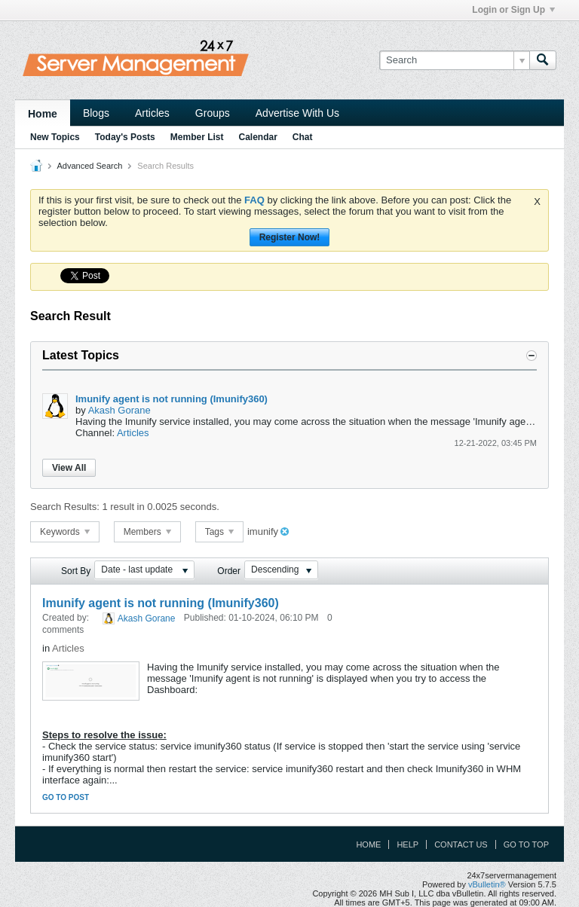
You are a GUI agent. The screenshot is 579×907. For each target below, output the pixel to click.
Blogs (96, 113)
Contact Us (461, 844)
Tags (219, 532)
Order (228, 571)
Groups (212, 113)
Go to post (65, 797)
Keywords (65, 532)
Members (147, 532)
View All (69, 468)
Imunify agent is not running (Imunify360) (171, 399)
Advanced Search (89, 165)
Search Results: (65, 506)
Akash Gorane (119, 410)
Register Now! (289, 237)
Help (407, 844)
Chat (303, 137)
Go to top (526, 844)
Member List (197, 137)
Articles (152, 113)
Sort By (75, 571)
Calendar (257, 137)
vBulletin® (487, 884)
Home (42, 114)
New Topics (55, 137)
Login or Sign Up (513, 10)
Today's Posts (125, 137)
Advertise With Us (297, 113)
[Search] (454, 60)
